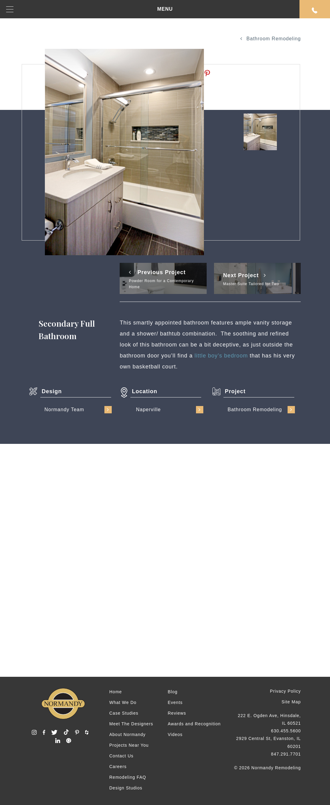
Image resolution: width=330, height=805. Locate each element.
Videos (175, 734)
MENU (89, 9)
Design (52, 391)
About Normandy (127, 734)
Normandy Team (78, 409)
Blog (172, 691)
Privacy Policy (285, 691)
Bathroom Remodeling (270, 38)
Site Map (291, 701)
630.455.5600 (286, 730)
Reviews (177, 713)
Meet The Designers (131, 723)
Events (175, 702)
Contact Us (121, 755)
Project (235, 391)
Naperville (169, 409)
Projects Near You (129, 745)
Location (144, 391)
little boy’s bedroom (221, 356)
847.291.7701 (286, 754)
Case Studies (123, 713)
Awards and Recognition (194, 723)
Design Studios (125, 787)
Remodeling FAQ (127, 777)
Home (115, 691)
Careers (118, 766)
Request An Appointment (315, 10)
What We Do (122, 702)
